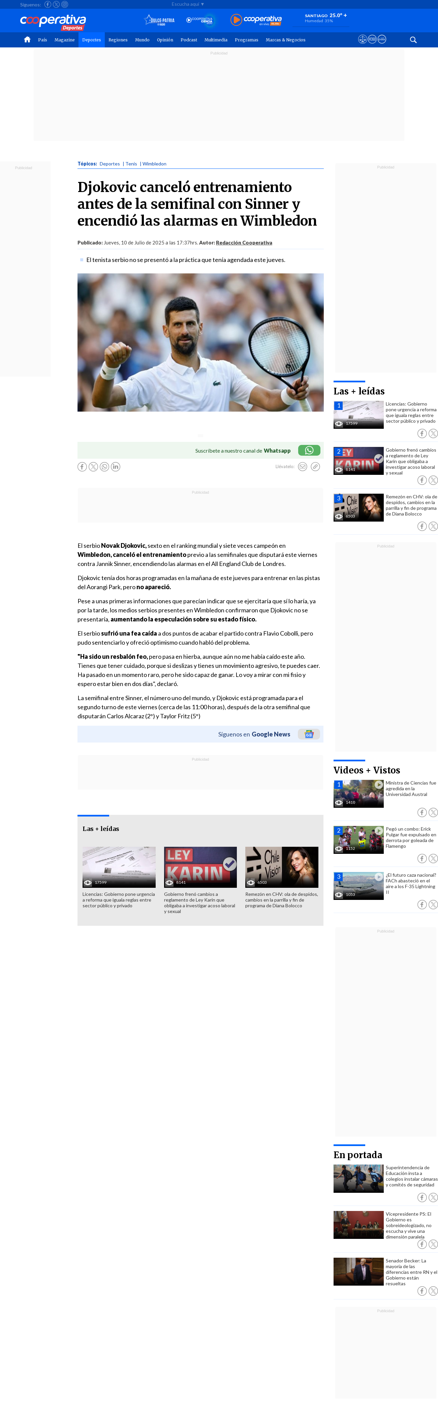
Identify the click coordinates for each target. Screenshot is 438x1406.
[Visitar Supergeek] (381, 45)
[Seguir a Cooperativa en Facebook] (47, 4)
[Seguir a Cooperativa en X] (56, 4)
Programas (246, 39)
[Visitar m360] (372, 45)
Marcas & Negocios (286, 39)
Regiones (118, 39)
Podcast (189, 39)
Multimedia (216, 39)
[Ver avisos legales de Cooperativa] (362, 45)
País (42, 39)
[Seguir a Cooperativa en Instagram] (64, 4)
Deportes (91, 39)
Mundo (142, 39)
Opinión (165, 39)
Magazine (65, 39)
